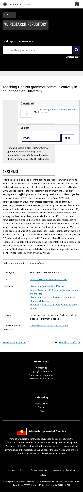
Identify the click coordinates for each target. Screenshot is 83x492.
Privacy (11, 470)
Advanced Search (73, 57)
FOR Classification (51, 297)
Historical (34, 286)
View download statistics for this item (49, 325)
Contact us (41, 368)
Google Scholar (41, 403)
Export (25, 128)
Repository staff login (69, 342)
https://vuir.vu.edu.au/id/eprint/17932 (48, 279)
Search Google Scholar (14, 342)
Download (27, 104)
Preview (44, 112)
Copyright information (41, 371)
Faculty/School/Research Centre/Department (48, 288)
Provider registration (39, 470)
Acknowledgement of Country (47, 431)
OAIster (41, 407)
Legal (22, 470)
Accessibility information (64, 470)
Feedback (43, 475)
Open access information (41, 375)
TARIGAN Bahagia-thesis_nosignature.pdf (55, 109)
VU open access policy (41, 378)
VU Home (7, 15)
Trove (42, 411)
